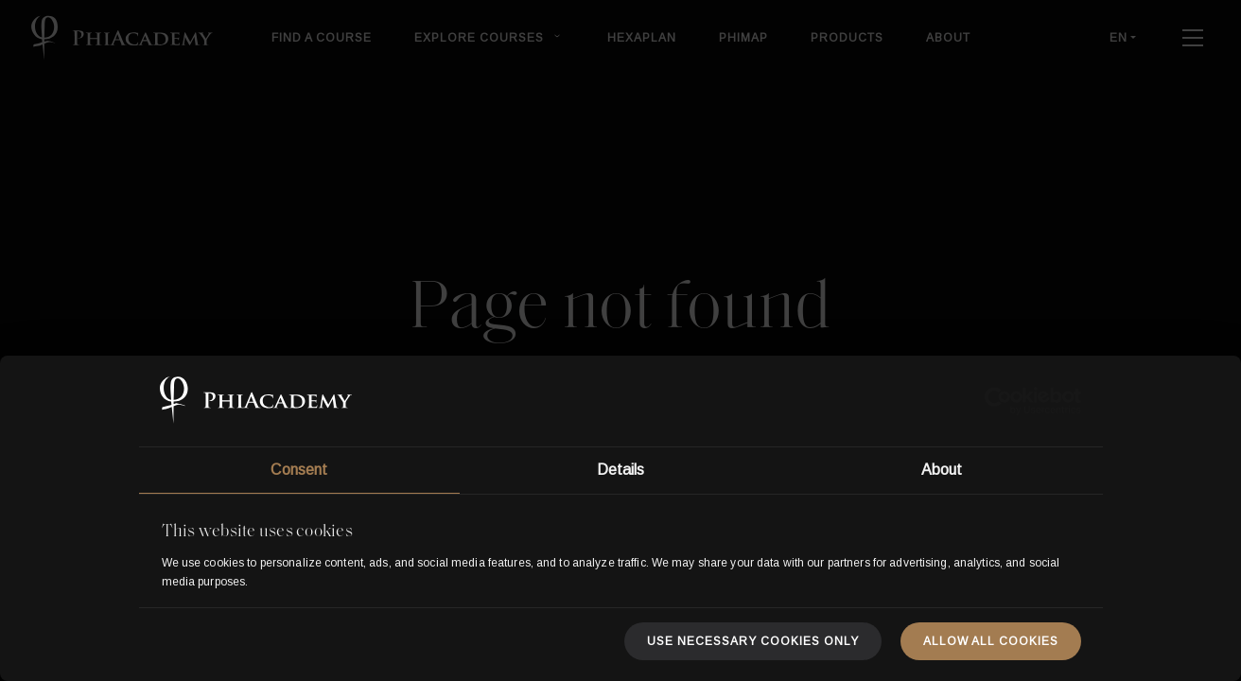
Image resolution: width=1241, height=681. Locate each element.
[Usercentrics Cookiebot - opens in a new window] (998, 401)
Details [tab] (621, 470)
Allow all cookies (990, 641)
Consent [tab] (299, 470)
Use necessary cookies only (753, 641)
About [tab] (942, 470)
